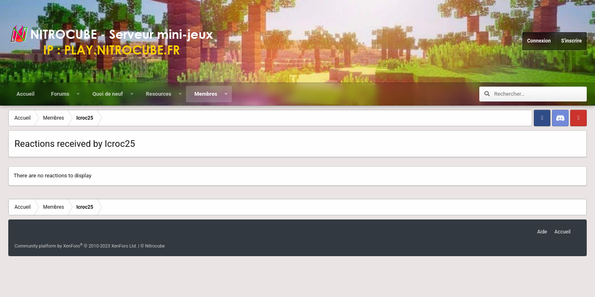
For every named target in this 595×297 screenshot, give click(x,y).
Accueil (25, 94)
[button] (78, 94)
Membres (205, 94)
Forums (60, 94)
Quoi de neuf (107, 94)
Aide (542, 232)
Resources (158, 94)
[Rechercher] (540, 94)
